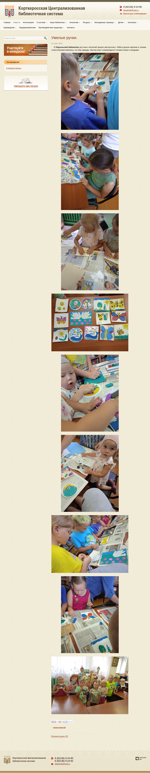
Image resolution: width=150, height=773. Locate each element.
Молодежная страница (105, 22)
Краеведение (10, 28)
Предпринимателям (27, 28)
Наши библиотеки (58, 22)
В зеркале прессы (13, 68)
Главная (7, 22)
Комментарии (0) (59, 736)
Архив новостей (59, 728)
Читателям (74, 22)
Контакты (71, 28)
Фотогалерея (28, 22)
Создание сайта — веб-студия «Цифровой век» (141, 758)
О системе (42, 22)
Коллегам (133, 22)
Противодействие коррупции (51, 28)
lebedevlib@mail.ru (131, 10)
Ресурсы (87, 22)
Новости (16, 22)
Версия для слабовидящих (135, 14)
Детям (121, 22)
